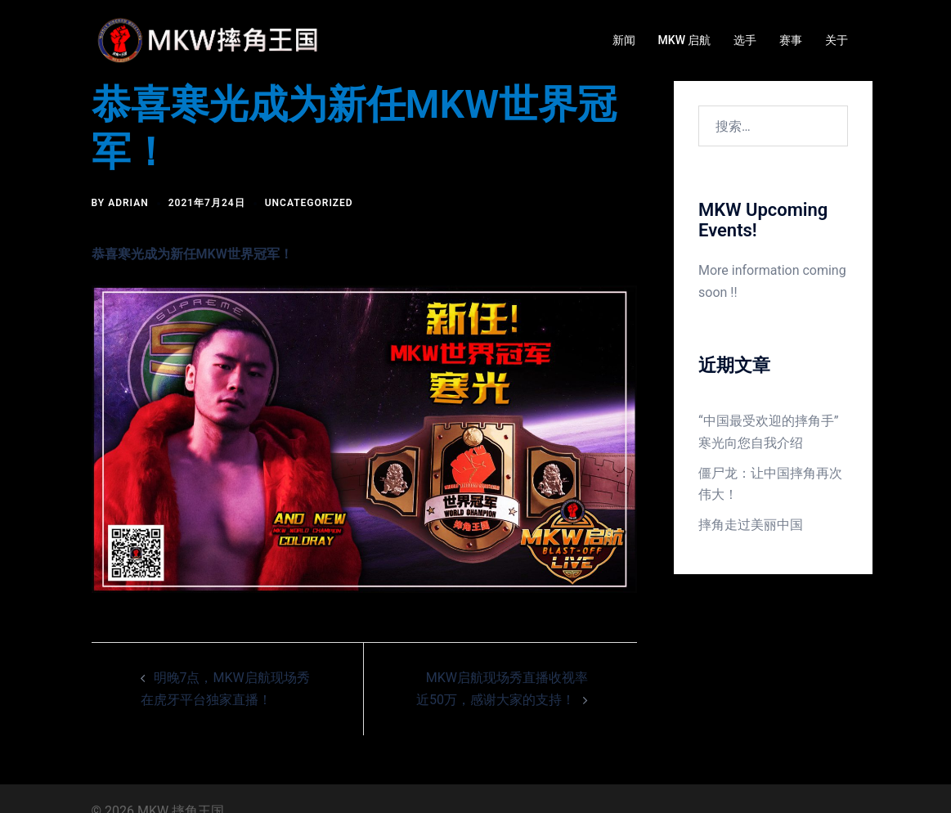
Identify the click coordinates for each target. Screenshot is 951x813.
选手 (744, 40)
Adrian (128, 203)
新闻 (623, 40)
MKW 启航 (684, 40)
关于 (836, 40)
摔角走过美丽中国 (750, 524)
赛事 (790, 40)
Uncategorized (309, 203)
